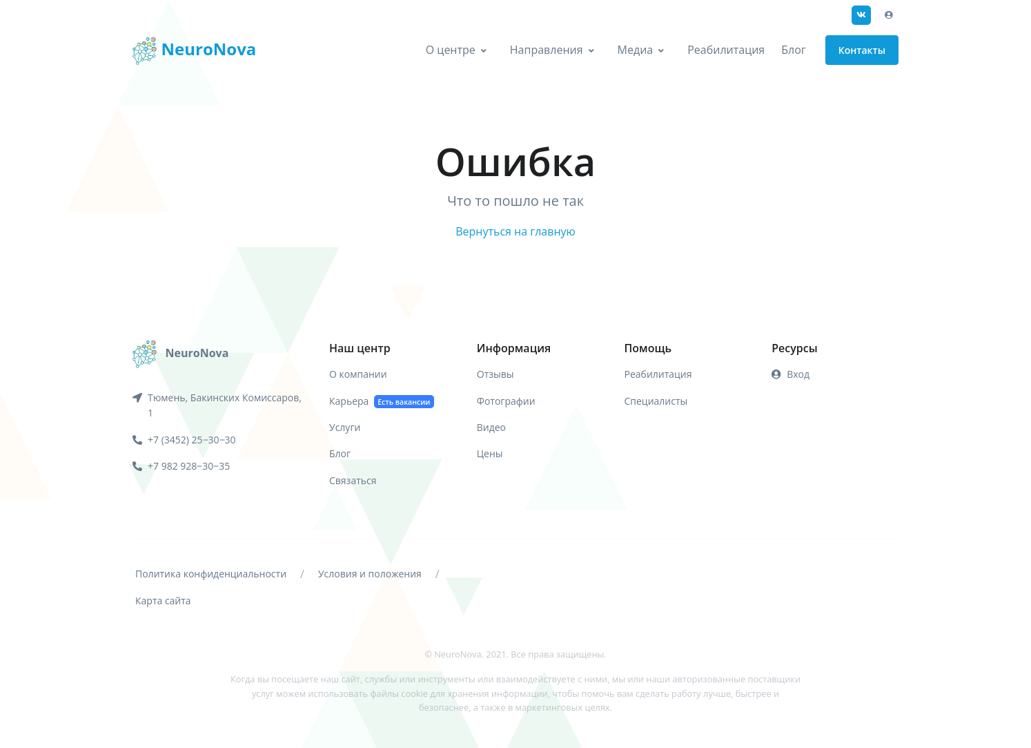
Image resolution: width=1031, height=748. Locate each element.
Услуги (344, 427)
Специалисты (656, 400)
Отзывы (495, 374)
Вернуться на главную (515, 231)
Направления (546, 49)
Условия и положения (370, 573)
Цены (490, 453)
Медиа (636, 49)
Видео (491, 427)
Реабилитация (726, 49)
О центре (450, 49)
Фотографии (506, 400)
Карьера (381, 401)
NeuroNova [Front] (194, 51)
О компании (358, 374)
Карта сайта (163, 600)
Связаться (352, 480)
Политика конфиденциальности (210, 573)
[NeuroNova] (180, 353)
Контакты (861, 50)
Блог (793, 49)
